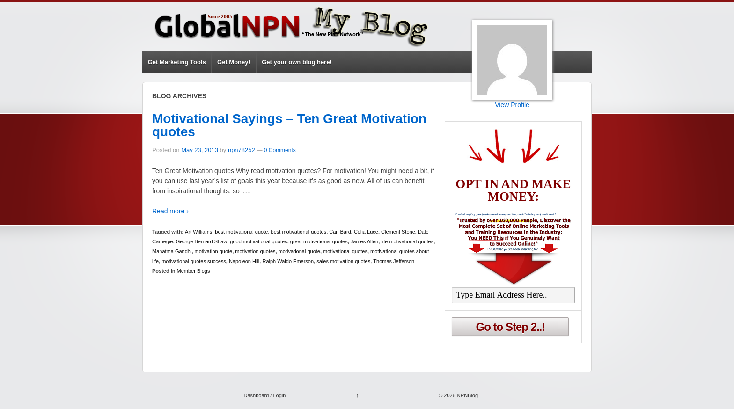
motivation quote (214, 251)
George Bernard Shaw (201, 241)
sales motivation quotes (343, 261)
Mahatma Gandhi (171, 251)
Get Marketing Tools (177, 62)
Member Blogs (193, 271)
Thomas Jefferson (393, 261)
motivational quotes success (193, 261)
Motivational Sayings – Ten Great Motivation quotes (289, 125)
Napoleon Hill (244, 261)
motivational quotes (345, 251)
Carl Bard (340, 231)
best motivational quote (241, 231)
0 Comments (280, 150)
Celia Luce (366, 231)
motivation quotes (255, 251)
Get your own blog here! (297, 62)
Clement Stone (398, 231)
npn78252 (241, 149)
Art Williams (198, 231)
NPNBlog (466, 395)
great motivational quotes (319, 241)
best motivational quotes (299, 231)
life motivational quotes (407, 241)
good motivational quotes (258, 241)
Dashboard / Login (264, 395)
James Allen (364, 241)
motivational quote (299, 251)
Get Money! (233, 62)
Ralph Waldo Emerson (288, 261)
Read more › (170, 211)
